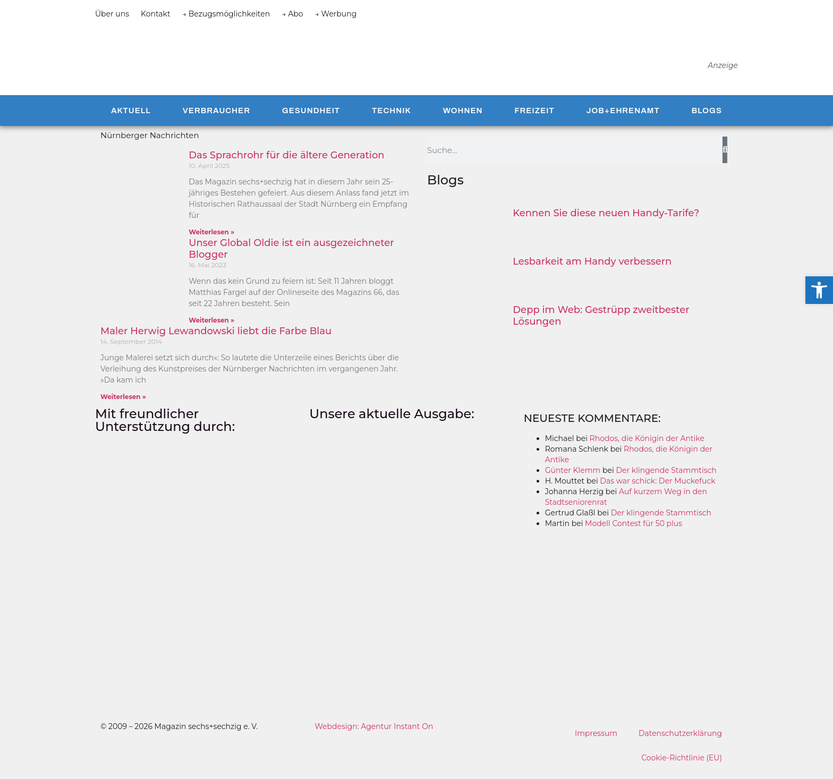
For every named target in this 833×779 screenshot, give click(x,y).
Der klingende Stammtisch (666, 477)
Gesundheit (311, 117)
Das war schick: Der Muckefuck (657, 488)
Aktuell (131, 117)
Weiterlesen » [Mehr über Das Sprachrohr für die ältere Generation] (211, 239)
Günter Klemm (573, 477)
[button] (819, 290)
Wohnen (463, 117)
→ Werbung (336, 14)
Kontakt (156, 14)
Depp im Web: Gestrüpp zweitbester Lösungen (601, 323)
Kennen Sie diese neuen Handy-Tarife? (606, 220)
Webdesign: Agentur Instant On (373, 734)
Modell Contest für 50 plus (633, 531)
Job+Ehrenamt (623, 117)
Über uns (112, 14)
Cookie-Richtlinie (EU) (681, 765)
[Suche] (724, 157)
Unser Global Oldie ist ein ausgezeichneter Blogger (291, 256)
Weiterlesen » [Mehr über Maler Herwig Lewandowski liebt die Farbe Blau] (123, 404)
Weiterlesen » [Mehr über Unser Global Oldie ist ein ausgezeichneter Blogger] (211, 328)
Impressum (595, 741)
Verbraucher (216, 117)
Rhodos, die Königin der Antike (647, 446)
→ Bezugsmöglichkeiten (226, 14)
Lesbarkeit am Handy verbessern (592, 269)
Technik (391, 117)
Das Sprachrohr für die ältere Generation (286, 162)
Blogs (707, 117)
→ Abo (292, 14)
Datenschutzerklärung (680, 741)
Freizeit (534, 117)
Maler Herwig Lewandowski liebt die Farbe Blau (216, 338)
